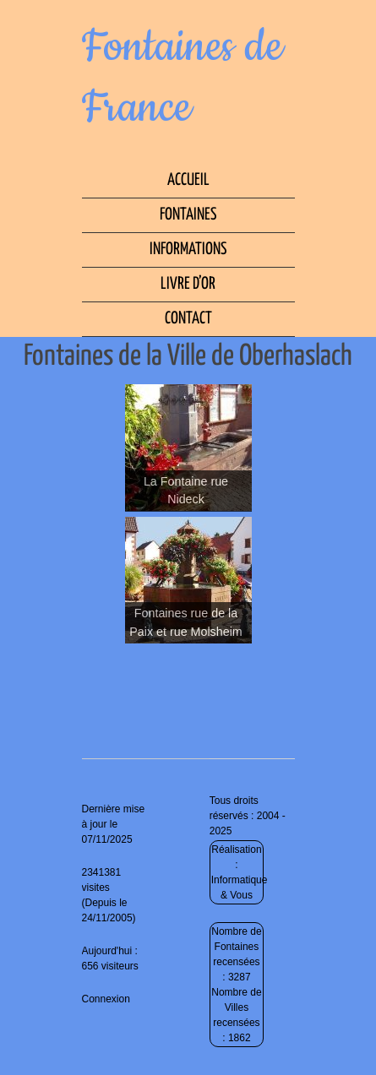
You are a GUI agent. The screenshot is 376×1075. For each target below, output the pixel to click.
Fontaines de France (182, 77)
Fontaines (188, 215)
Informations (188, 250)
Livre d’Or (188, 284)
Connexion (106, 999)
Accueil (188, 180)
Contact (188, 319)
